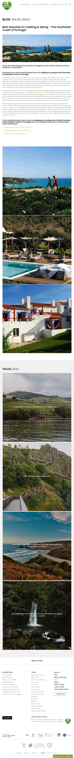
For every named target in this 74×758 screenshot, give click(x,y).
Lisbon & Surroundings (9, 687)
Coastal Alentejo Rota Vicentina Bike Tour (17, 130)
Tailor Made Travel (61, 689)
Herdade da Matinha (43, 93)
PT (70, 4)
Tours (34, 4)
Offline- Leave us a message (62, 756)
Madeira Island (7, 677)
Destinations (25, 4)
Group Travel (59, 685)
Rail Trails (34, 696)
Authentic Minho (7, 682)
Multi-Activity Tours (37, 694)
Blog (56, 680)
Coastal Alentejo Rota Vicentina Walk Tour (18, 127)
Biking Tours (35, 677)
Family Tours (35, 687)
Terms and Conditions (15, 755)
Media (56, 682)
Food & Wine (35, 689)
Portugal (53, 4)
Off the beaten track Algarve (12, 694)
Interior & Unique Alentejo (10, 689)
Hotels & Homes (43, 4)
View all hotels (37, 661)
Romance (34, 699)
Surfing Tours (35, 704)
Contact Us (60, 694)
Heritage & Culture (37, 692)
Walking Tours (36, 708)
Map (55, 675)
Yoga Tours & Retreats (38, 711)
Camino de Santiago (38, 680)
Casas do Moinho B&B (9, 107)
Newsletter (7, 718)
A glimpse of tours (37, 675)
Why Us (61, 4)
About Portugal (60, 677)
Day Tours (34, 682)
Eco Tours (34, 685)
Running (34, 701)
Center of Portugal (8, 685)
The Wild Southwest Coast (11, 692)
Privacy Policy (25, 755)
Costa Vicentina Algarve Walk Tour (15, 134)
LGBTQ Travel (59, 687)
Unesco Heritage (36, 706)
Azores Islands (7, 675)
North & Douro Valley (9, 680)
